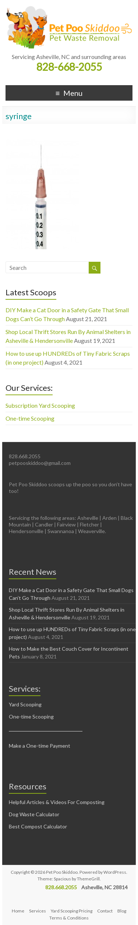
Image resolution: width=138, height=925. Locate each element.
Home (18, 911)
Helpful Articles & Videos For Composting (57, 802)
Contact (105, 911)
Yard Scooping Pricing (71, 911)
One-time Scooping (30, 418)
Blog (121, 911)
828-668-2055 (69, 66)
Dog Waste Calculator (34, 814)
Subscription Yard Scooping (40, 405)
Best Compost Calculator (38, 826)
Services (37, 911)
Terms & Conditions (69, 918)
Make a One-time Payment (39, 746)
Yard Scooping (25, 704)
